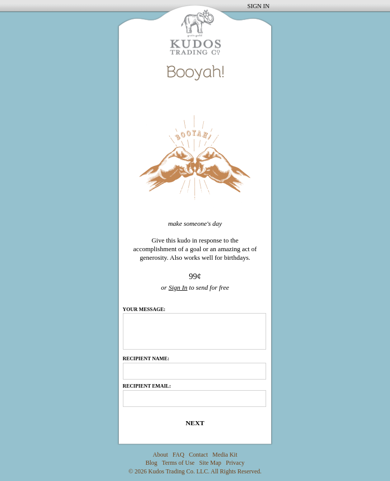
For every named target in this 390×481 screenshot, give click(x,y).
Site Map (210, 462)
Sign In (178, 287)
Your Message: (144, 309)
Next (194, 423)
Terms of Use (178, 462)
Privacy (235, 462)
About (160, 454)
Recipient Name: (146, 358)
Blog (151, 462)
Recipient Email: (147, 386)
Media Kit (224, 454)
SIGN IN (258, 6)
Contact (198, 454)
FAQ (178, 454)
